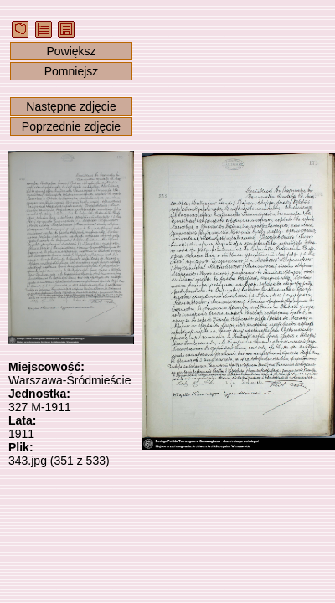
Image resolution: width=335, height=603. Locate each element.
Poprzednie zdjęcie (71, 126)
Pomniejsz (71, 71)
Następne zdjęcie (71, 106)
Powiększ (70, 51)
